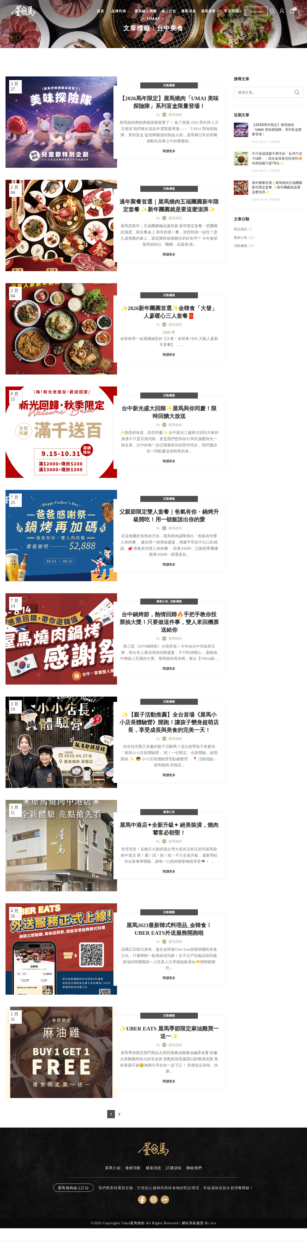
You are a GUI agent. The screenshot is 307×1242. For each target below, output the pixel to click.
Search (297, 92)
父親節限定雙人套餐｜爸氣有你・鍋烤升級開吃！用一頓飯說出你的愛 (169, 516)
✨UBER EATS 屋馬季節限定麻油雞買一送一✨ (169, 1032)
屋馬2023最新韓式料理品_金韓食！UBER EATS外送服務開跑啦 (169, 929)
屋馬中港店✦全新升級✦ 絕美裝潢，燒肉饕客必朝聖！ (169, 829)
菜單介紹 (113, 1168)
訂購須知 (174, 1168)
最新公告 (162, 601)
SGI (213, 1223)
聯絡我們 (194, 1168)
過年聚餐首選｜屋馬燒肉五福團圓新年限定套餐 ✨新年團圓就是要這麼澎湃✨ (169, 205)
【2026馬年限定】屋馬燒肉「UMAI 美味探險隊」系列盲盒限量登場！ (169, 102)
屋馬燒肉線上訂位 (73, 1188)
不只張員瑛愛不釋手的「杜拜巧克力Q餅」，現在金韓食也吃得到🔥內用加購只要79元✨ (277, 158)
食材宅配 (133, 1168)
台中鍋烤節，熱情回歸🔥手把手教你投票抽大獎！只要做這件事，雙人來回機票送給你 (169, 622)
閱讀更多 (169, 151)
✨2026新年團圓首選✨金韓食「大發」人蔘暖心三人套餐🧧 (169, 312)
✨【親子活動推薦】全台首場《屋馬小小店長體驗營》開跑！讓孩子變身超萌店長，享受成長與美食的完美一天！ (169, 722)
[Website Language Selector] (256, 11)
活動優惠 (169, 85)
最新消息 (153, 1168)
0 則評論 (274, 142)
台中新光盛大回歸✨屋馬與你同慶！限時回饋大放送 (169, 412)
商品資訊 (240, 229)
